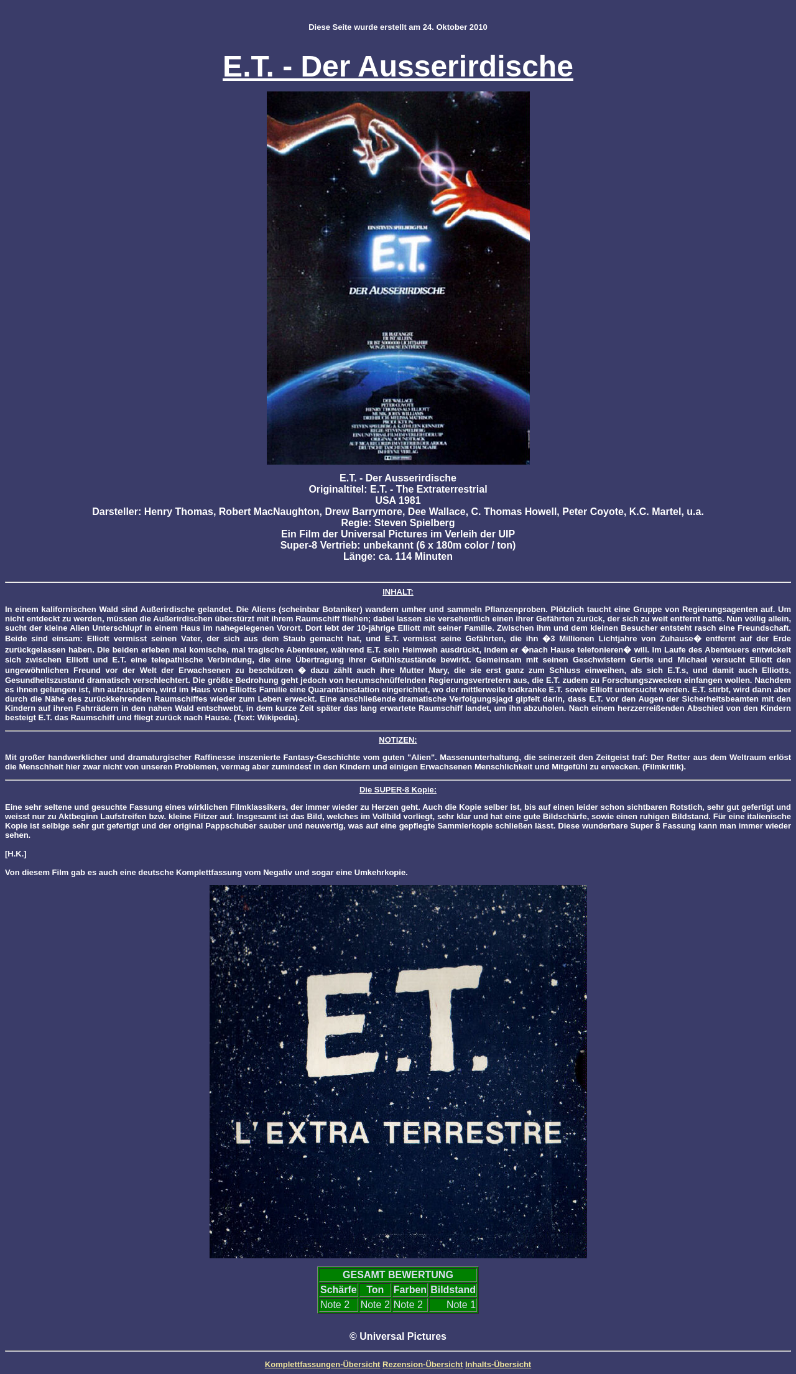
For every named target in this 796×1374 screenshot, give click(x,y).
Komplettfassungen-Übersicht (323, 1364)
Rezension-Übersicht (422, 1364)
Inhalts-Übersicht (498, 1364)
